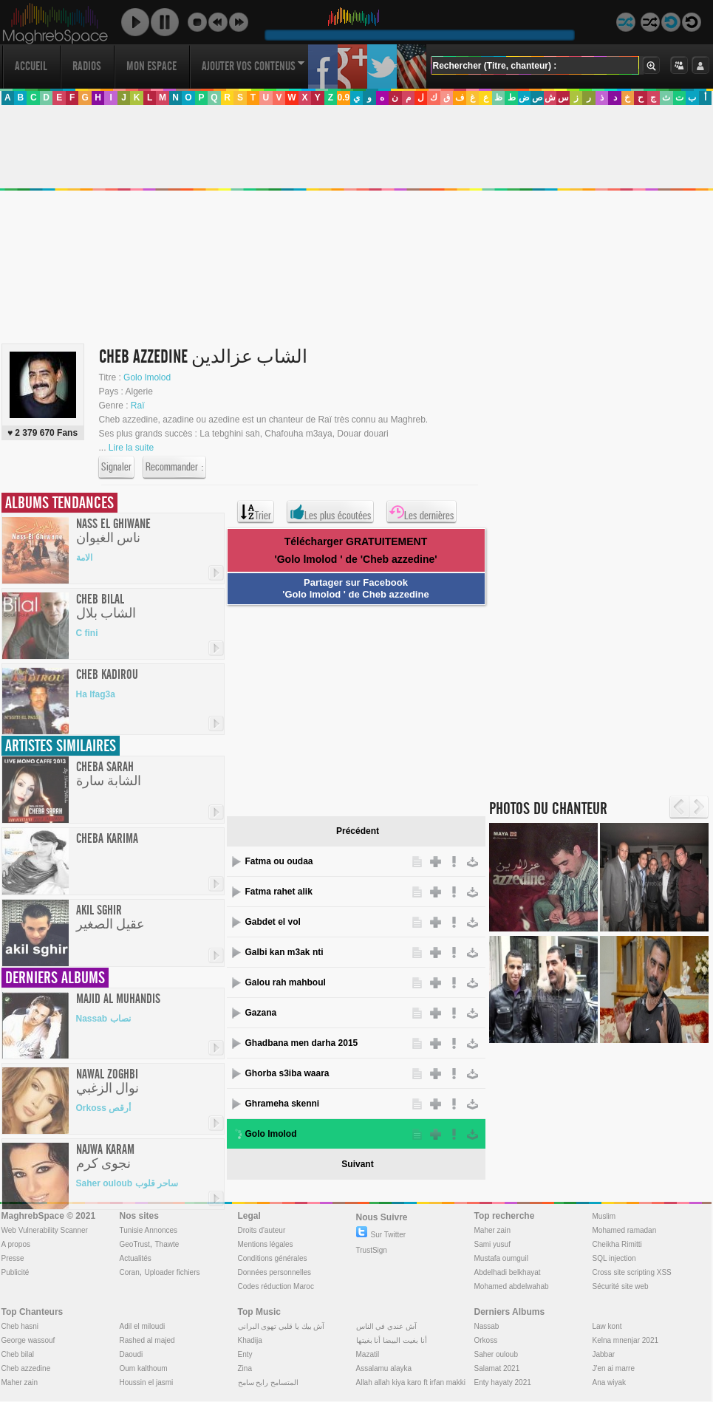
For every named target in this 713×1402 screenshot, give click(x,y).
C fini (87, 633)
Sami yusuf (492, 1244)
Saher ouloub (496, 1354)
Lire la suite (131, 447)
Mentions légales (265, 1244)
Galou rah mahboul (285, 982)
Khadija (250, 1340)
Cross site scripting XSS (632, 1272)
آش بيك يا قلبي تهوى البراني (281, 1326)
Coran (130, 1272)
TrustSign (371, 1250)
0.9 (343, 97)
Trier (255, 512)
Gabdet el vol (273, 922)
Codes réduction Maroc (276, 1286)
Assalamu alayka (384, 1368)
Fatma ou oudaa (279, 861)
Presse (12, 1258)
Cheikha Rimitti (617, 1244)
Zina (245, 1368)
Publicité (15, 1272)
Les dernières (421, 512)
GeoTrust (135, 1244)
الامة (84, 558)
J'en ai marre (614, 1368)
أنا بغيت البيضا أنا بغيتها (391, 1340)
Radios (86, 66)
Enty (245, 1354)
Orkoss (486, 1340)
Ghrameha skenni (282, 1103)
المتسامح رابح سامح (268, 1382)
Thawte (166, 1244)
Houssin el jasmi (147, 1382)
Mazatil (368, 1354)
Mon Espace (151, 66)
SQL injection (614, 1258)
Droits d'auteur (262, 1230)
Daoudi (131, 1354)
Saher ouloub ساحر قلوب (127, 1183)
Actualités (135, 1258)
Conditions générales (272, 1258)
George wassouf (28, 1340)
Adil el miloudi (143, 1326)
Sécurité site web (621, 1286)
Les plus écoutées (330, 512)
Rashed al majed (147, 1340)
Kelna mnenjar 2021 (626, 1340)
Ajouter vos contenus (253, 66)
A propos (15, 1244)
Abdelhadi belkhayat (507, 1272)
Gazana (261, 1013)
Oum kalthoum (144, 1368)
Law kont (607, 1326)
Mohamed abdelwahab (511, 1286)
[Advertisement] (351, 708)
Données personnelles (275, 1272)
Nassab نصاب (103, 1018)
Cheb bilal (17, 1354)
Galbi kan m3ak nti (284, 952)
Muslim (604, 1216)
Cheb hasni (20, 1326)
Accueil (31, 66)
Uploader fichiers (171, 1272)
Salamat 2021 (497, 1368)
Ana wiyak (610, 1382)
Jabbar (604, 1354)
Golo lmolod (147, 377)
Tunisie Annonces (149, 1230)
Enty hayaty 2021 (502, 1382)
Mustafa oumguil (501, 1258)
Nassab (486, 1326)
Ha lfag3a (95, 694)
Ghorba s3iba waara (287, 1073)
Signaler (116, 467)
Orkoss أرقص (104, 1108)
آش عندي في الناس (386, 1326)
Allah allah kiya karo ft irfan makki (410, 1382)
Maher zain (492, 1230)
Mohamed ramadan (625, 1230)
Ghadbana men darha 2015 (301, 1043)
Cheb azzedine (26, 1368)
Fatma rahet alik (279, 891)
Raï (138, 405)
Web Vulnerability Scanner (44, 1230)
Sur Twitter (381, 1235)
